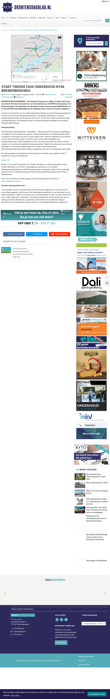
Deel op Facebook (14, 234)
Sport (57, 18)
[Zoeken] (107, 20)
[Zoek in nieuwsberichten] (94, 20)
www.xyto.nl (18, 666)
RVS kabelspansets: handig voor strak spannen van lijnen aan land (97, 512)
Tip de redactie (59, 234)
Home (5, 30)
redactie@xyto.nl (20, 663)
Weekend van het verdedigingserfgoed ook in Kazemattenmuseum (96, 550)
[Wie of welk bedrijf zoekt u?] (94, 43)
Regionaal (41, 18)
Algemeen (13, 18)
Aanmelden (61, 674)
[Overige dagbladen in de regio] (94, 655)
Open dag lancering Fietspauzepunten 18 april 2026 (96, 476)
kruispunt (48, 95)
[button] (3, 624)
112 (7, 18)
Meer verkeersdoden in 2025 (96, 488)
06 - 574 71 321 (45, 223)
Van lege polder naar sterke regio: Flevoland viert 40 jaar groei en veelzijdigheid (96, 531)
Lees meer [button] (14, 695)
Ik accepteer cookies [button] (97, 694)
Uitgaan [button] (63, 18)
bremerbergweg (7, 97)
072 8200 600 (19, 660)
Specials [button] (50, 18)
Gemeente (33, 18)
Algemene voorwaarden (86, 688)
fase (54, 95)
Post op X (37, 234)
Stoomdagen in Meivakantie (96, 592)
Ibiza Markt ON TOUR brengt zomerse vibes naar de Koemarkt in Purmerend (96, 568)
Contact (4, 23)
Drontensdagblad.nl (32, 7)
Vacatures (72, 18)
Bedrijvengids (23, 18)
